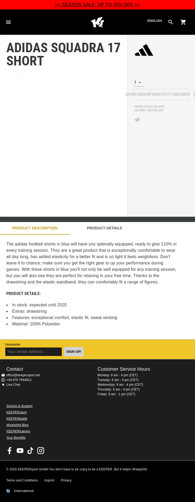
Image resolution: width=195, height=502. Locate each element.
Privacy (66, 480)
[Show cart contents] (183, 22)
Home (97, 22)
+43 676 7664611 (19, 380)
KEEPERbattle (16, 419)
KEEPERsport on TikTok (30, 450)
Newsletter (13, 344)
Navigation (8, 22)
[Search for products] (170, 22)
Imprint (49, 480)
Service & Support (19, 406)
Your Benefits (16, 438)
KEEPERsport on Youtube (20, 450)
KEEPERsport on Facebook (9, 450)
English (154, 21)
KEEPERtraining (18, 431)
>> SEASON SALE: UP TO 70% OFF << (97, 4)
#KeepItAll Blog (17, 425)
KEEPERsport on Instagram (40, 450)
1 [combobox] (135, 82)
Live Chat (13, 385)
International (24, 491)
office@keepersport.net (23, 375)
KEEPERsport (16, 412)
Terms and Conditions (22, 480)
